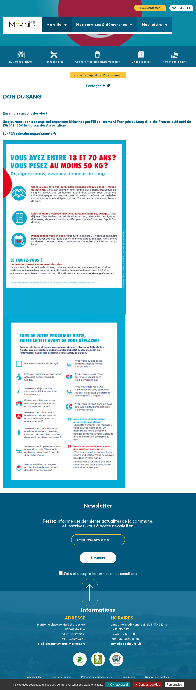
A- (182, 8)
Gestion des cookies (157, 677)
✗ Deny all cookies (147, 684)
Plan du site (128, 677)
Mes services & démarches (104, 24)
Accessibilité (34, 677)
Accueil (78, 75)
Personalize (174, 684)
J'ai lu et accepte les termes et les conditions (100, 573)
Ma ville (57, 24)
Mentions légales (61, 677)
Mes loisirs (155, 24)
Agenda (93, 75)
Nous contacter (150, 8)
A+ (188, 8)
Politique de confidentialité (96, 677)
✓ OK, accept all (118, 684)
